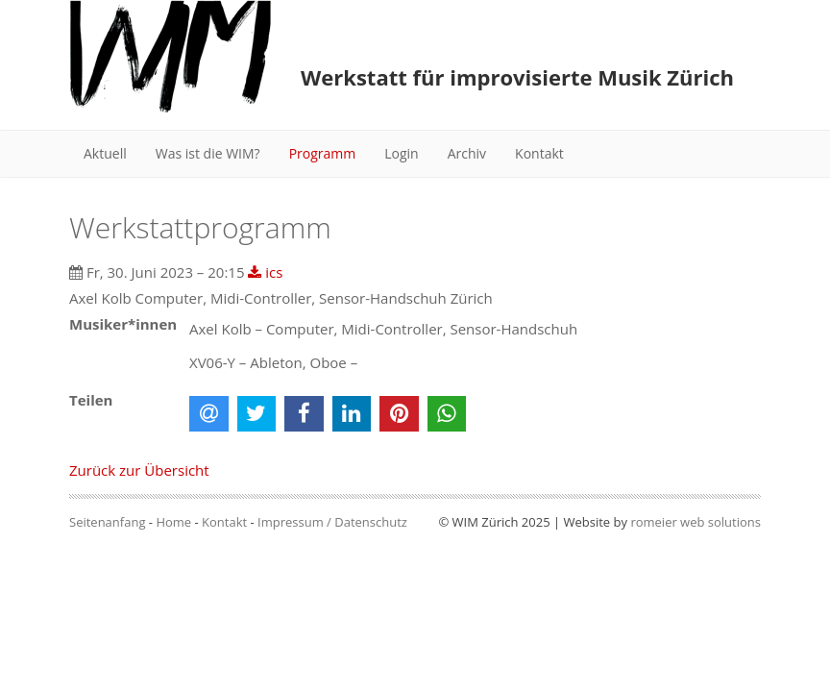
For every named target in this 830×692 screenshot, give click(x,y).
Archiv (467, 153)
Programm (322, 153)
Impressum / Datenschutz (332, 522)
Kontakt (539, 153)
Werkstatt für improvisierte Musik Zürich (517, 76)
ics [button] (265, 272)
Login (401, 153)
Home (173, 522)
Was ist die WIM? (208, 153)
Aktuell (105, 153)
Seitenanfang (107, 522)
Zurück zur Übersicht (139, 470)
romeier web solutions (695, 522)
